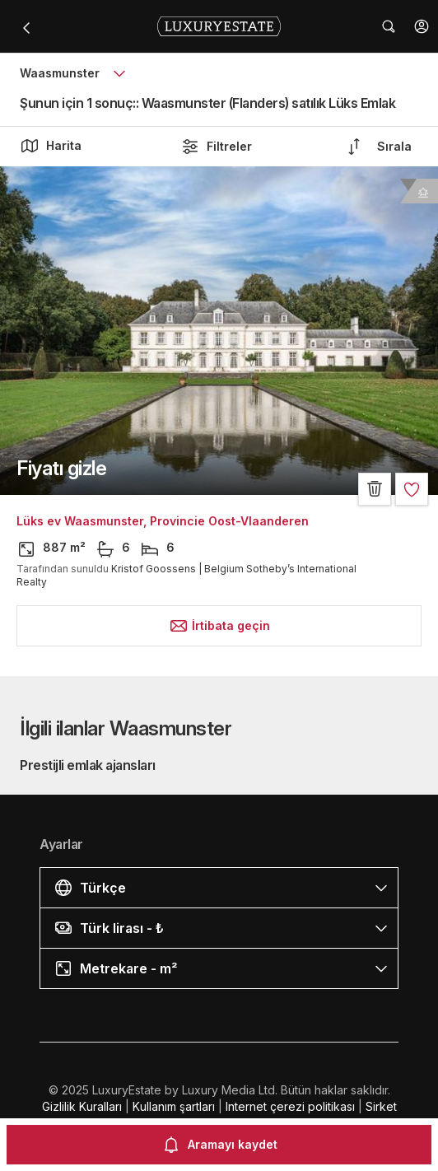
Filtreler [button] (216, 146)
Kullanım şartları (174, 1106)
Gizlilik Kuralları (82, 1106)
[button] (421, 26)
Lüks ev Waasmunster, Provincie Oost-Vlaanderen (162, 521)
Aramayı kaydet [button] (219, 1145)
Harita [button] (51, 146)
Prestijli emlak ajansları (88, 765)
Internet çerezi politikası (290, 1106)
